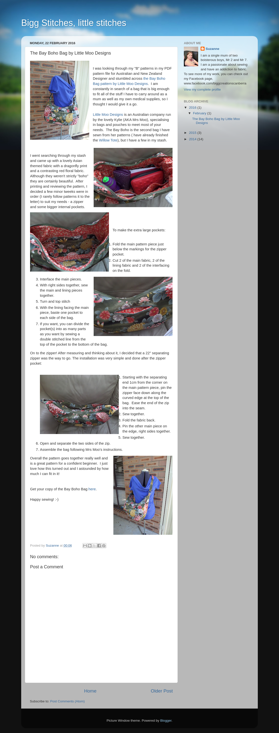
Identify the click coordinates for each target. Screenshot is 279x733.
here (92, 489)
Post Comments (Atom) (67, 701)
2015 (193, 133)
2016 (193, 107)
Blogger (166, 720)
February (200, 113)
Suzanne (212, 49)
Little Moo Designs (108, 115)
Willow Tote (108, 140)
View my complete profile (202, 89)
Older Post (162, 690)
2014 (193, 139)
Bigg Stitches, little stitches (73, 23)
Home (90, 690)
